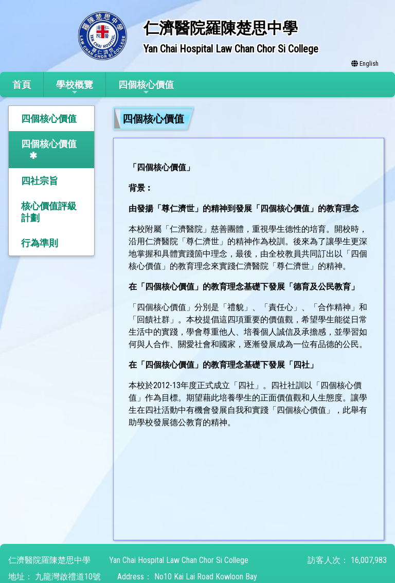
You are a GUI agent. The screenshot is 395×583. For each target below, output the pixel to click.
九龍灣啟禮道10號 (68, 576)
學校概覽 (74, 87)
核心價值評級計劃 (49, 212)
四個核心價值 (146, 87)
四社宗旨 (39, 180)
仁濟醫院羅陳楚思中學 (49, 560)
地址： (20, 576)
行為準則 (39, 243)
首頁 (21, 84)
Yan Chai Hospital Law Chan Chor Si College (178, 560)
